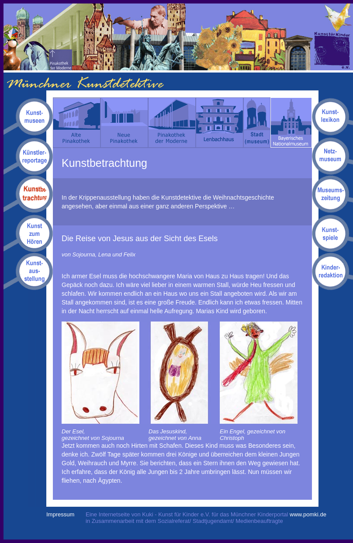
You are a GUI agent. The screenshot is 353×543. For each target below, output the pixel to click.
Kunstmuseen (28, 117)
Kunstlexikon (332, 117)
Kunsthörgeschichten (28, 233)
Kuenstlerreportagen (28, 156)
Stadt (256, 122)
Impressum (60, 514)
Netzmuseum (332, 156)
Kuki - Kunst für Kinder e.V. (333, 36)
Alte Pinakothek (76, 122)
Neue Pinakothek (124, 122)
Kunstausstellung (28, 271)
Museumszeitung (332, 194)
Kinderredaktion (332, 271)
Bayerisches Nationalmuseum (291, 122)
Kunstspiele (332, 233)
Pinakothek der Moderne (172, 122)
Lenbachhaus (219, 122)
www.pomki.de (308, 514)
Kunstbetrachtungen (28, 194)
